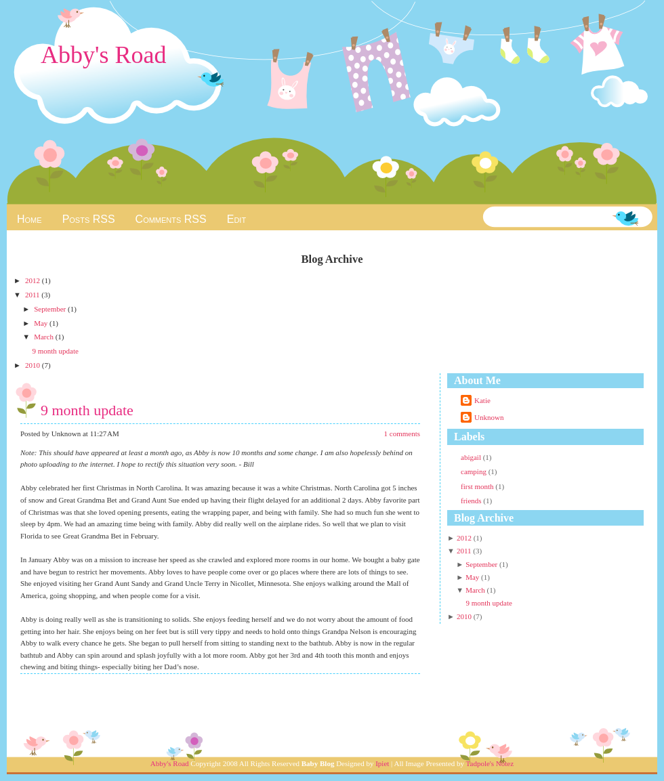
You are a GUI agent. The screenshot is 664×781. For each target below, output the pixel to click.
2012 (33, 280)
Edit (236, 219)
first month (478, 486)
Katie (482, 400)
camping (475, 471)
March (44, 337)
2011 (33, 295)
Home (29, 219)
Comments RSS (171, 219)
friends (472, 501)
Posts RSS (88, 219)
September (51, 309)
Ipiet (382, 763)
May (41, 323)
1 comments (402, 433)
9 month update (55, 351)
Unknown (488, 417)
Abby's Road (103, 54)
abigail (472, 457)
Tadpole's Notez (490, 763)
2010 (33, 365)
